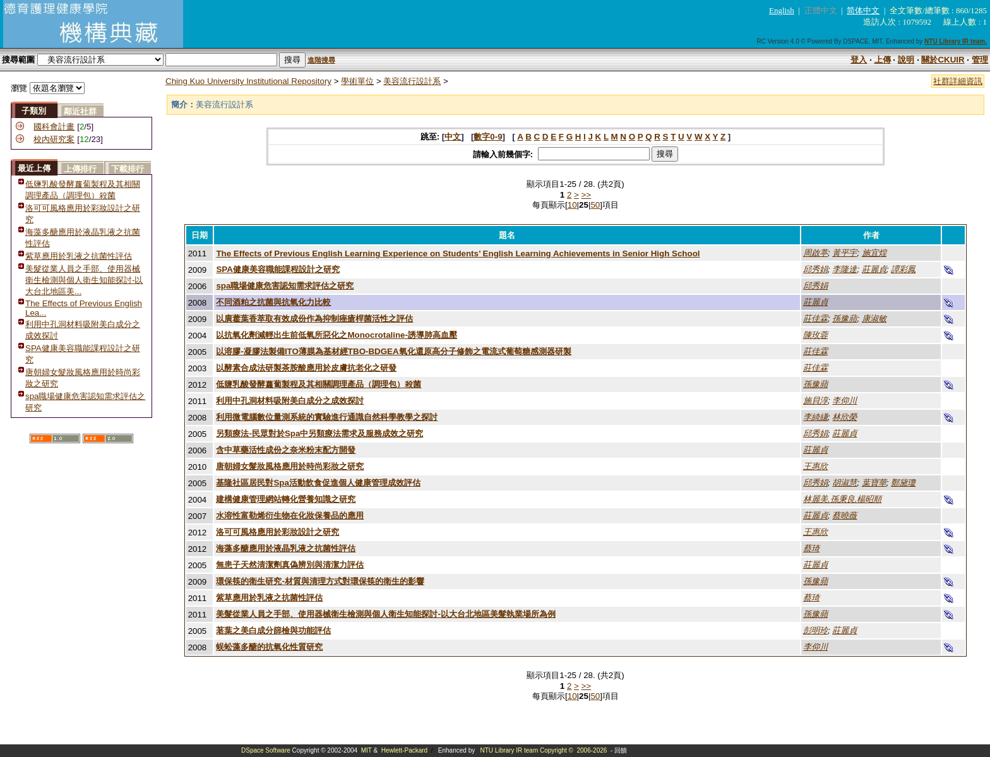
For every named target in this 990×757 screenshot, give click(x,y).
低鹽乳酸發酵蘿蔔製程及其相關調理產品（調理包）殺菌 (318, 384)
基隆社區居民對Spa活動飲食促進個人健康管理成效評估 (318, 482)
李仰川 (844, 400)
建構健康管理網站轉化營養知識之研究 (285, 499)
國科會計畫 (54, 126)
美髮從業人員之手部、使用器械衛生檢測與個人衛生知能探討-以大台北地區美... (84, 280)
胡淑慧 (844, 482)
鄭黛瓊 (903, 482)
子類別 (33, 111)
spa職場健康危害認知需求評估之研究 (285, 285)
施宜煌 (874, 253)
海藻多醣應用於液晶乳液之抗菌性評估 (285, 548)
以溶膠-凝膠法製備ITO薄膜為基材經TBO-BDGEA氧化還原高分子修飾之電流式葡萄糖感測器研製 (393, 351)
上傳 (882, 59)
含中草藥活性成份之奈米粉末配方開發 (285, 450)
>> (586, 195)
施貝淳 (815, 400)
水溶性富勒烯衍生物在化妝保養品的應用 (290, 515)
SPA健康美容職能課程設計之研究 (277, 269)
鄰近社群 (80, 111)
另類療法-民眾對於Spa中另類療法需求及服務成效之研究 (319, 433)
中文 (452, 136)
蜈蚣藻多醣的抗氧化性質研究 (269, 647)
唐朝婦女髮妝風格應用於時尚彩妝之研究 (290, 466)
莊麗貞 (874, 269)
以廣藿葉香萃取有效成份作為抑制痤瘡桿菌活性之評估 (314, 318)
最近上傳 (34, 168)
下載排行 (127, 169)
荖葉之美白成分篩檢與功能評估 (273, 630)
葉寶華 (874, 482)
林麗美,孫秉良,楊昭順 (842, 499)
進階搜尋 (321, 60)
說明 (906, 59)
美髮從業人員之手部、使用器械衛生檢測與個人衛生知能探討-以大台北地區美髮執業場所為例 (385, 614)
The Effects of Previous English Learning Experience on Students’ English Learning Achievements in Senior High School (458, 253)
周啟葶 (815, 253)
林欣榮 (844, 417)
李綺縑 (815, 417)
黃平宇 (844, 253)
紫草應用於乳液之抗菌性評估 (78, 256)
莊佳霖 (815, 318)
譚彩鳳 (903, 269)
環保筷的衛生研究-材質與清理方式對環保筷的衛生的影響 (320, 581)
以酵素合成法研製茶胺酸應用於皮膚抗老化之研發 (306, 368)
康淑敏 (874, 318)
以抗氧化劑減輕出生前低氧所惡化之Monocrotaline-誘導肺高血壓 (336, 335)
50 (595, 205)
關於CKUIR (942, 59)
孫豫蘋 (844, 318)
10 (572, 205)
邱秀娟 (815, 269)
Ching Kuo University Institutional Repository (248, 81)
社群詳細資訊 (957, 81)
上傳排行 (80, 169)
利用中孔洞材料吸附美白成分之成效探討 (290, 400)
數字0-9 (488, 136)
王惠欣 (815, 466)
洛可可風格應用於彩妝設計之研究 (277, 532)
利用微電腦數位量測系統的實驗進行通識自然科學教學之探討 (327, 417)
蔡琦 (811, 548)
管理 (980, 59)
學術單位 (357, 81)
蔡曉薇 (844, 515)
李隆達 (844, 269)
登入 (858, 59)
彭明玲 (815, 630)
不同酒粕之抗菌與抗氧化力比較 (273, 302)
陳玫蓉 (815, 335)
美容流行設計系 (412, 81)
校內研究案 (54, 139)
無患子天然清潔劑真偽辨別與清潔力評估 (290, 564)
